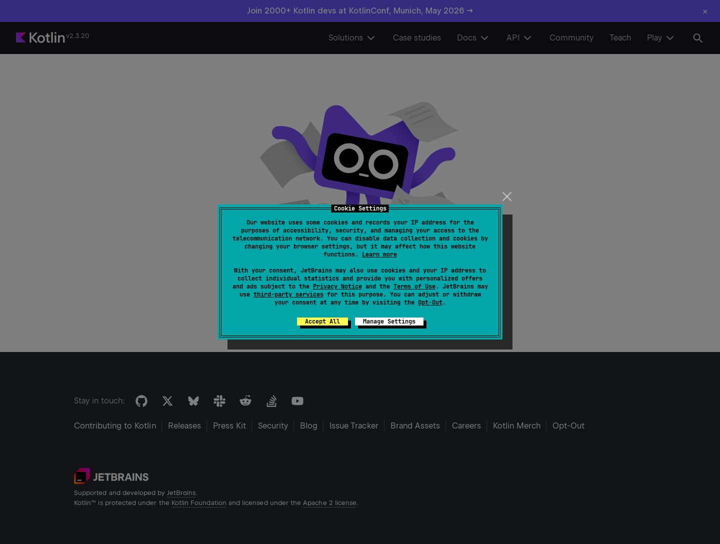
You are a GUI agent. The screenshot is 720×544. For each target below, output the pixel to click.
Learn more (379, 254)
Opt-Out (430, 302)
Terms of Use (415, 286)
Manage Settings (389, 322)
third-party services (289, 294)
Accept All (322, 322)
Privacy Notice (337, 286)
